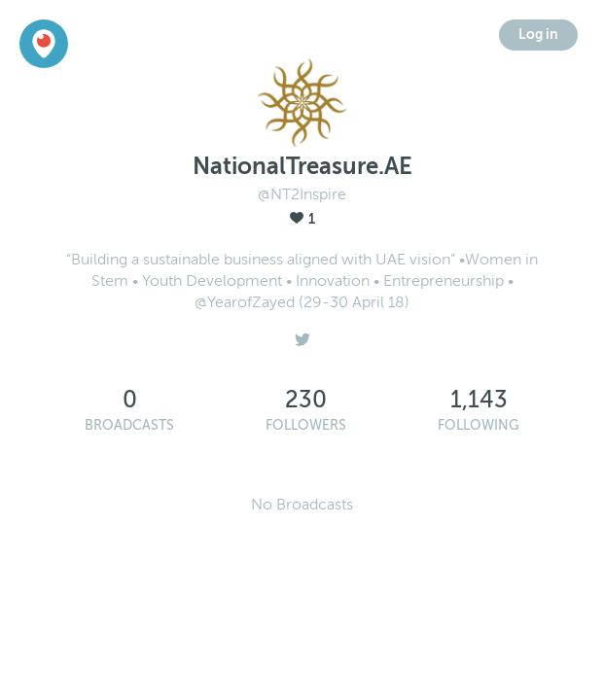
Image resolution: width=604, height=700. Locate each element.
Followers (306, 425)
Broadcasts (129, 425)
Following (478, 425)
